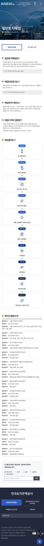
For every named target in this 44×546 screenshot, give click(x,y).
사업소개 (6, 32)
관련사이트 (6, 516)
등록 (36, 478)
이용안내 (32, 509)
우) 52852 (4, 527)
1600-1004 (11, 530)
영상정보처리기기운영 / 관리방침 (32, 502)
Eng (35, 4)
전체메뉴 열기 (40, 3)
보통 (26, 472)
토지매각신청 (32, 47)
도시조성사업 (15, 32)
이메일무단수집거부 (11, 509)
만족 (18, 472)
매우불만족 (9, 474)
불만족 (34, 472)
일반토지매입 (24, 32)
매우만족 (9, 472)
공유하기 (39, 33)
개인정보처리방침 (11, 502)
